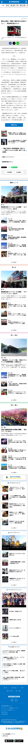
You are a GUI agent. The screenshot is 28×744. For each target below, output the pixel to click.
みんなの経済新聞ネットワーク (14, 728)
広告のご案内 (5, 714)
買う (18, 5)
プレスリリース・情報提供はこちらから (10, 708)
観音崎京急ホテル (7, 161)
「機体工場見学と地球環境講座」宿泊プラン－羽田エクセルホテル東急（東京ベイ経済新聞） (13, 150)
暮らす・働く (22, 5)
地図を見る (14, 125)
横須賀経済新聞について (7, 705)
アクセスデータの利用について (8, 710)
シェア (9, 167)
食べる (7, 5)
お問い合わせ (5, 712)
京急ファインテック (7, 157)
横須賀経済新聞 (14, 2)
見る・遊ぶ (13, 5)
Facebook (12, 700)
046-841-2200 (18, 120)
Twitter (16, 700)
